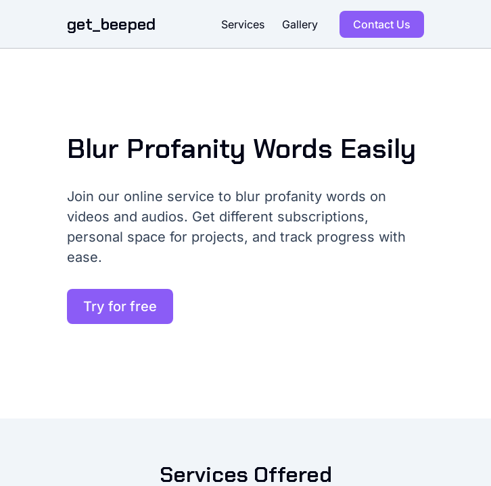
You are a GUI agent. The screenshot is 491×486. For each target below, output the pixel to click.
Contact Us (382, 24)
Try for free (120, 306)
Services (242, 24)
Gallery (300, 24)
